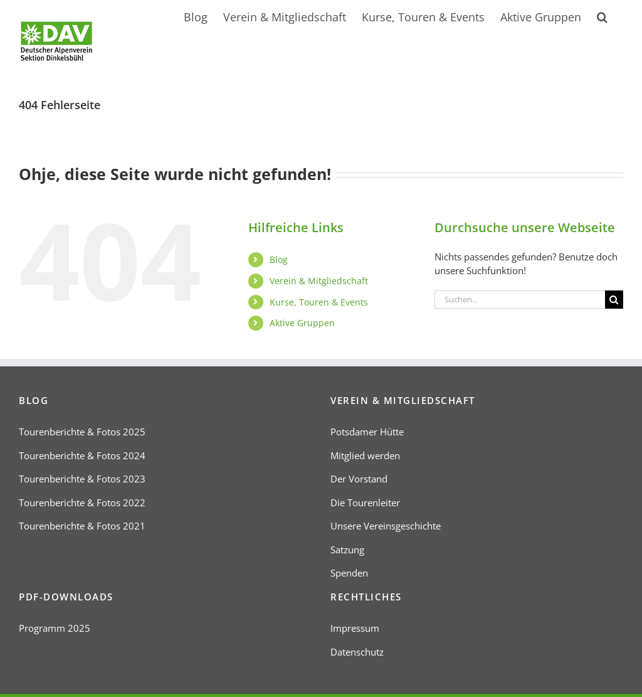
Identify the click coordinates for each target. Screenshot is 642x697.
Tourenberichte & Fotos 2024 (82, 455)
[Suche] (614, 299)
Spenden (349, 573)
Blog (279, 259)
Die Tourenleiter (365, 502)
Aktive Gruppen (302, 323)
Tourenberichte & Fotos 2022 (82, 502)
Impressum (354, 628)
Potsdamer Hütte (367, 431)
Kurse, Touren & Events (319, 302)
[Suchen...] (519, 299)
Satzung (347, 549)
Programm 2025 (54, 628)
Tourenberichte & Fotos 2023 (82, 478)
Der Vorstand (358, 478)
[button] (602, 15)
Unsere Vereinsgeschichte (385, 525)
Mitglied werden (365, 455)
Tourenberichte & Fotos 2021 (82, 525)
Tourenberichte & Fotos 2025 (82, 431)
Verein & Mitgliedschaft (319, 281)
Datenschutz (357, 652)
